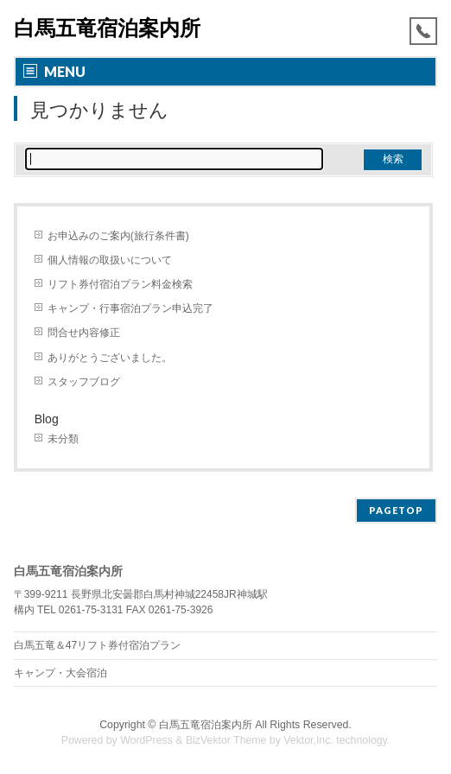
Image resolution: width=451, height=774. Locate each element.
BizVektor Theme (226, 740)
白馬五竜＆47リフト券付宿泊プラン (97, 645)
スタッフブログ (84, 382)
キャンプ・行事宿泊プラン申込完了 (130, 308)
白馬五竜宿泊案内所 (107, 28)
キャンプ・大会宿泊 (60, 673)
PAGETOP (396, 510)
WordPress (146, 740)
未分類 (63, 439)
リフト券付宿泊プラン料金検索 (120, 284)
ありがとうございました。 (110, 358)
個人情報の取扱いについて (110, 260)
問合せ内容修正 (84, 333)
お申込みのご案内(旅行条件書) (118, 236)
